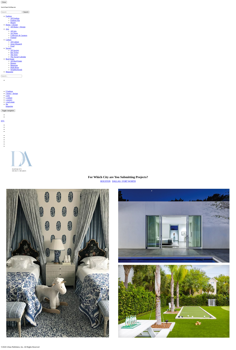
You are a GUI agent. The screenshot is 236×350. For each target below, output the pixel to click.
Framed (13, 38)
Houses (13, 63)
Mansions (14, 65)
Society (8, 48)
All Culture (14, 42)
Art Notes (14, 33)
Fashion (9, 16)
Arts (7, 29)
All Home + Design (17, 27)
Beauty (13, 23)
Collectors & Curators (18, 35)
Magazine (9, 72)
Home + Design (12, 25)
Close (4, 2)
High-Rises (14, 67)
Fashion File (15, 20)
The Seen (14, 55)
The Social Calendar (18, 57)
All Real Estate (16, 61)
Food (12, 46)
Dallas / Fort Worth (124, 181)
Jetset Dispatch (16, 44)
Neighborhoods (16, 70)
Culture (8, 40)
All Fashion (14, 18)
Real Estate (10, 59)
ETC (3, 121)
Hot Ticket (14, 53)
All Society (14, 50)
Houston (105, 181)
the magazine (9, 105)
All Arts (13, 31)
